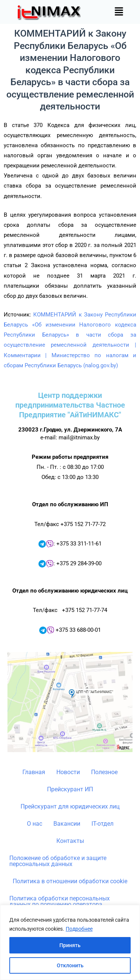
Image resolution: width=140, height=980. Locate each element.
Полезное (104, 772)
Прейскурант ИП (70, 789)
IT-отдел (102, 823)
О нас (34, 823)
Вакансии (66, 823)
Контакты (70, 840)
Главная (33, 772)
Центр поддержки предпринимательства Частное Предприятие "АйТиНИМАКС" (70, 405)
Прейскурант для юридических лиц (70, 806)
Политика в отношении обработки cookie (70, 881)
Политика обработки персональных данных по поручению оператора (59, 901)
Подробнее (79, 929)
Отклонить (70, 965)
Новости (68, 772)
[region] (70, 942)
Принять (70, 945)
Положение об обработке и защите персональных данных (57, 861)
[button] (119, 12)
